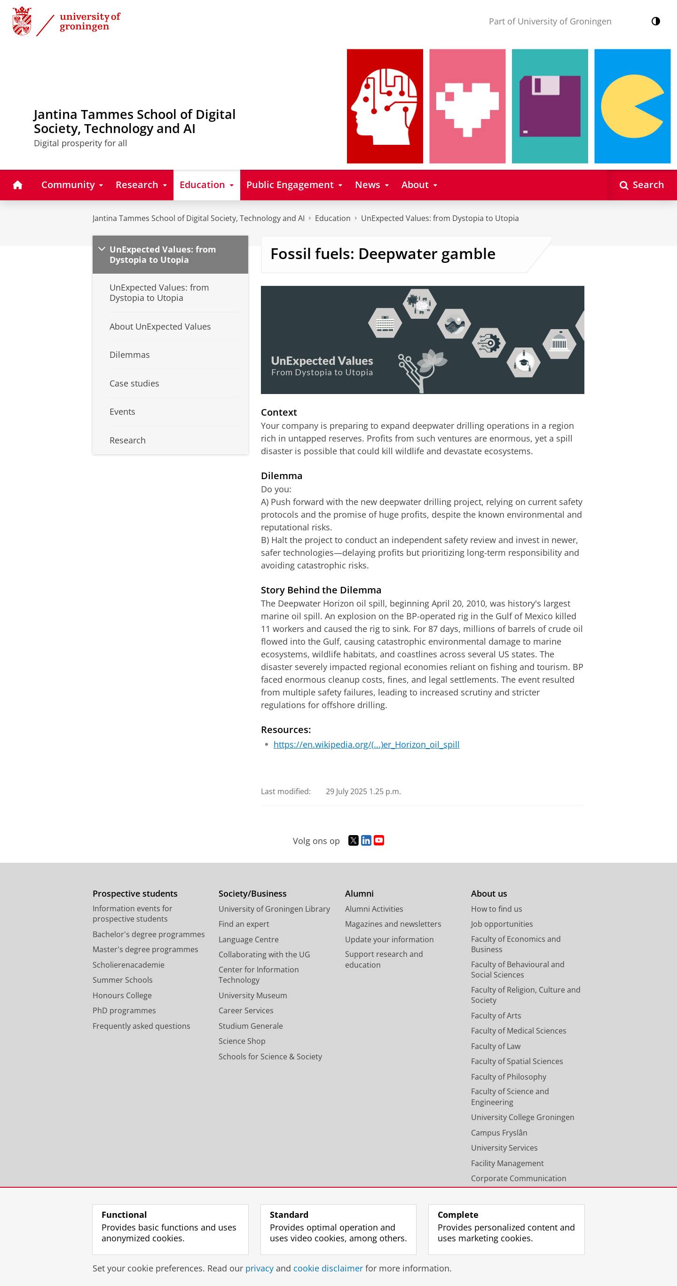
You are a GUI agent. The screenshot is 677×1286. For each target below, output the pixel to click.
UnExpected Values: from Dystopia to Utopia (440, 218)
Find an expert (244, 924)
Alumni (359, 893)
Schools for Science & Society (270, 1056)
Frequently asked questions (141, 1026)
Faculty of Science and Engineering (510, 1096)
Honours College (122, 995)
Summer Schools (123, 980)
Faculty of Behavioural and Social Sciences (518, 969)
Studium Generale (251, 1026)
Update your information (389, 939)
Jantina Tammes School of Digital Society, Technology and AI (199, 218)
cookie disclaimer (328, 1268)
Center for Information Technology (259, 975)
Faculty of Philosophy (508, 1077)
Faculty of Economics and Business (516, 944)
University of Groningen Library (274, 909)
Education (333, 218)
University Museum (253, 995)
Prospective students (135, 893)
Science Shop (242, 1041)
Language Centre (249, 939)
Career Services (246, 1010)
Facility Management (507, 1163)
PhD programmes (124, 1010)
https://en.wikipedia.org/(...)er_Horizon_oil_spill (367, 744)
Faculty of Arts (496, 1015)
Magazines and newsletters (393, 924)
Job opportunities (502, 924)
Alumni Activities (374, 909)
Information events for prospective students (133, 913)
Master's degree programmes (145, 949)
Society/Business (253, 893)
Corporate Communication (519, 1178)
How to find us (496, 909)
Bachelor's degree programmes (149, 934)
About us (489, 893)
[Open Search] (642, 185)
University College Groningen (523, 1117)
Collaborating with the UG (264, 954)
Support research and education (384, 959)
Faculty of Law (495, 1046)
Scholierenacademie (129, 965)
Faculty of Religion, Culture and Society (526, 995)
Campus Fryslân (499, 1133)
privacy (259, 1268)
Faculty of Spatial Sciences (517, 1061)
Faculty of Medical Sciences (519, 1031)
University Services (504, 1148)
